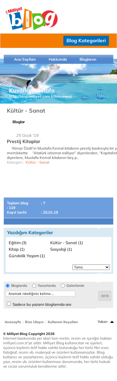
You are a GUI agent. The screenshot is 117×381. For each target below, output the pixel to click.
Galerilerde (75, 286)
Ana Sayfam (25, 59)
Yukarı (103, 321)
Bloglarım (88, 59)
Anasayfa (13, 322)
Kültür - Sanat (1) (66, 242)
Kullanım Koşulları (63, 322)
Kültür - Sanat (37, 162)
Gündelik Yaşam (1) (27, 255)
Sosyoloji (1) (61, 249)
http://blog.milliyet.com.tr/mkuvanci (40, 96)
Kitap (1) (17, 249)
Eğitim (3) (18, 242)
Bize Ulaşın (34, 322)
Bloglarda (19, 286)
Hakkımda (58, 59)
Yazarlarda (47, 286)
